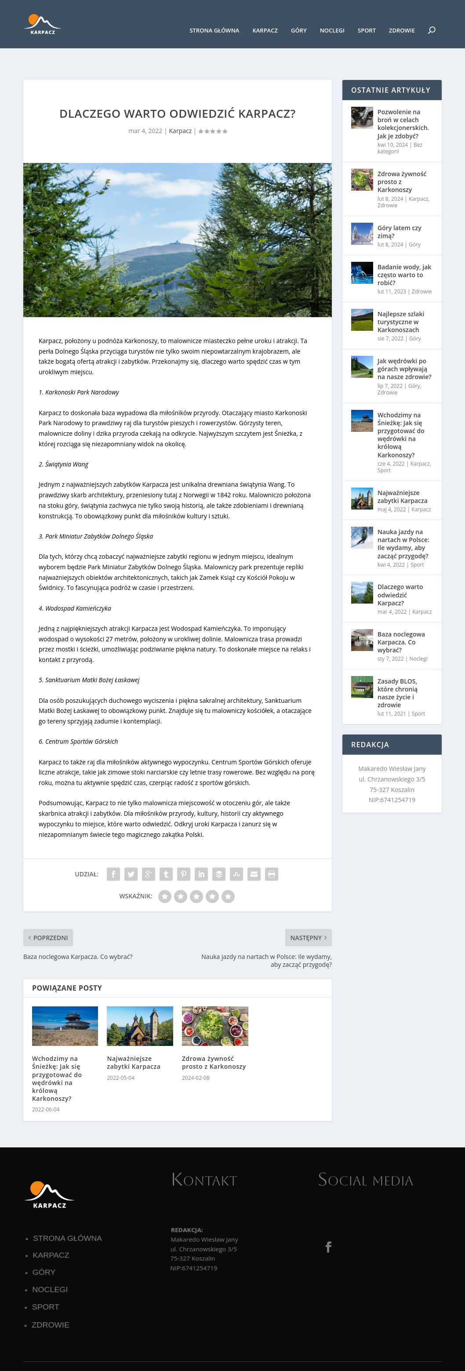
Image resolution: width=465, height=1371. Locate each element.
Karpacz (265, 17)
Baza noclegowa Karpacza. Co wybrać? (401, 614)
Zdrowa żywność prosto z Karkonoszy (214, 1035)
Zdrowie (402, 17)
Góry (299, 17)
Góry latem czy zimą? (399, 204)
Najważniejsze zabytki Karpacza (133, 1035)
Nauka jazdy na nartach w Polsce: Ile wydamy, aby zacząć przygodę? (403, 516)
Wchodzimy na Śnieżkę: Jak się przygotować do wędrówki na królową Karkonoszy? (57, 1051)
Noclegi (332, 17)
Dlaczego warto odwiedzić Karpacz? (400, 567)
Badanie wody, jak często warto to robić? (404, 247)
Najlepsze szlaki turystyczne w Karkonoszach (401, 294)
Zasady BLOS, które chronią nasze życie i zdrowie (398, 666)
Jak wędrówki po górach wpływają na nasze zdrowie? (405, 341)
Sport (367, 17)
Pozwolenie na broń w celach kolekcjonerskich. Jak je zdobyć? (403, 96)
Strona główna (214, 17)
